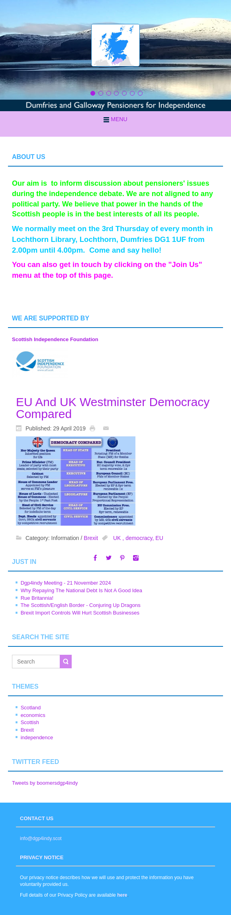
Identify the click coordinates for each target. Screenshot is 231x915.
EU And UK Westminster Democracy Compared (112, 407)
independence (37, 737)
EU (159, 538)
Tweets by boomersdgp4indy (45, 783)
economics (33, 715)
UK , (119, 538)
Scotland (31, 708)
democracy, (140, 538)
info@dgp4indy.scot (41, 838)
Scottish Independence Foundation (55, 339)
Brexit (91, 538)
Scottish (30, 722)
